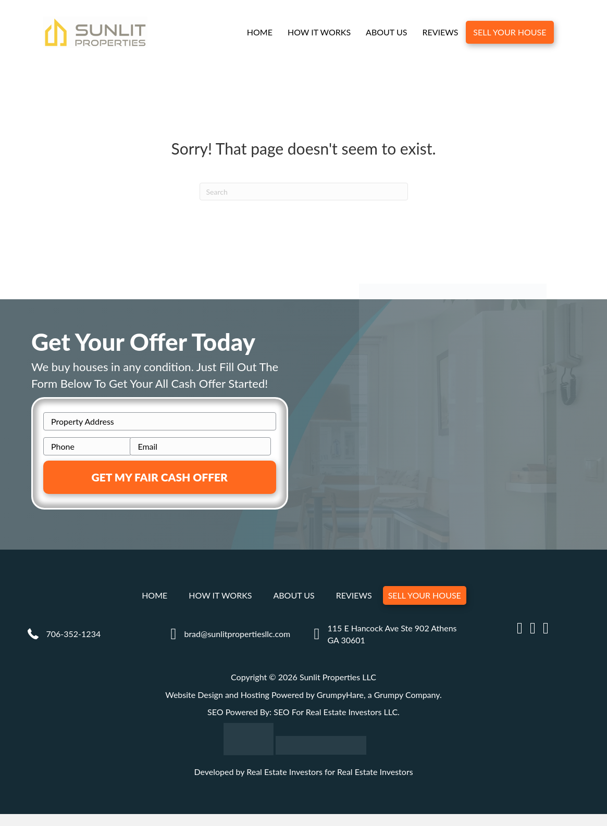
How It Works (319, 32)
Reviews (440, 32)
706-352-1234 (73, 634)
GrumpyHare (340, 695)
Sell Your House (509, 32)
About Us (386, 32)
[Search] (304, 191)
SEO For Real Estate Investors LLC (336, 712)
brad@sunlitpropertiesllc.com (237, 634)
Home (259, 32)
